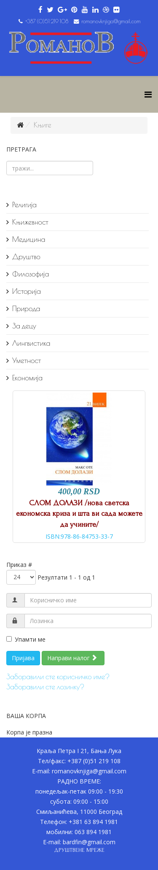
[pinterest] (74, 9)
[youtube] (85, 9)
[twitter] (50, 9)
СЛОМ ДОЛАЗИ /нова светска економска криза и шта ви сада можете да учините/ (79, 514)
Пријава (23, 658)
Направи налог (72, 658)
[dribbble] (106, 9)
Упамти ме (26, 639)
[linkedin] (95, 9)
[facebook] (40, 9)
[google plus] (62, 9)
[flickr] (116, 9)
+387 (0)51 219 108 (46, 21)
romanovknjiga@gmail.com (111, 21)
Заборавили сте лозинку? (45, 687)
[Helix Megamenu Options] (148, 94)
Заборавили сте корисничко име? (58, 676)
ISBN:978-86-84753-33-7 (79, 536)
